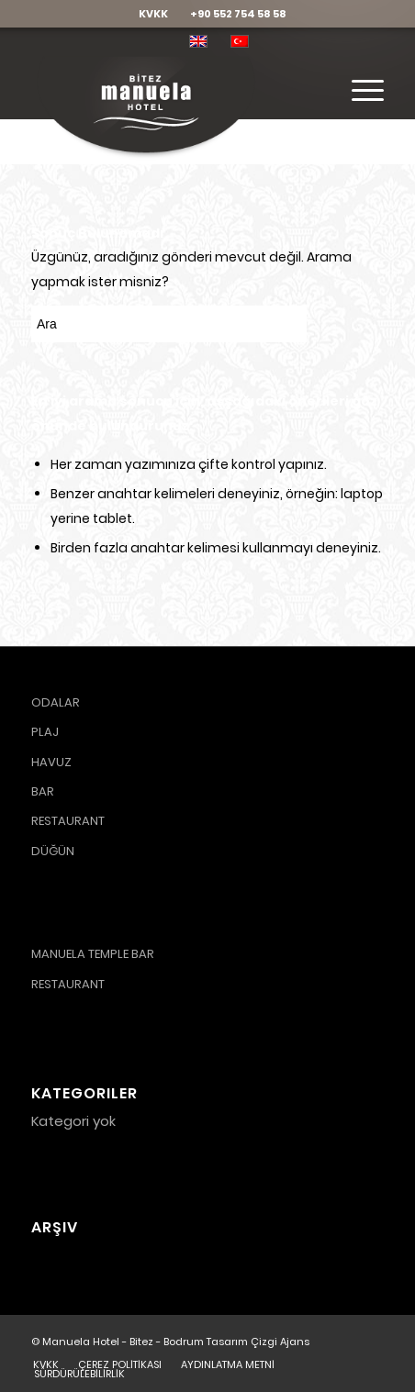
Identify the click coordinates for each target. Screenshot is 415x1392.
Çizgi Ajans (280, 1341)
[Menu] (358, 91)
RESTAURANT (68, 821)
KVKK (153, 13)
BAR (42, 791)
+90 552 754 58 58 (238, 13)
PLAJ (45, 732)
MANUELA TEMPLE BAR (92, 954)
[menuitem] (153, 13)
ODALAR (55, 702)
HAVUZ (51, 762)
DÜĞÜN (52, 851)
